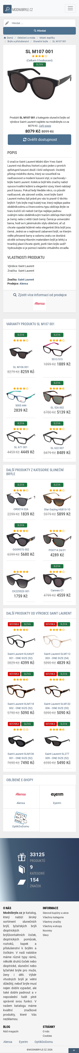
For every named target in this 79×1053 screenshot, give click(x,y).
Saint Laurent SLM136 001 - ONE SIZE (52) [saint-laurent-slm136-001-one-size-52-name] (21, 756)
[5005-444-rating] (21, 389)
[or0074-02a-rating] (21, 490)
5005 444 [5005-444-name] (20, 405)
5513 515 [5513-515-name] (57, 359)
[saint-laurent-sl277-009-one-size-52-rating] (57, 730)
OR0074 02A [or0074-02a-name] (20, 509)
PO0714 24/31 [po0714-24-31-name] (57, 550)
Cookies (47, 1035)
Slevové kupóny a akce (55, 912)
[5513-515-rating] (57, 340)
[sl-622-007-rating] (57, 429)
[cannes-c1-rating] (57, 572)
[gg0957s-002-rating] (21, 531)
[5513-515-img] (57, 349)
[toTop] (73, 1050)
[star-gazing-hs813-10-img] (57, 499)
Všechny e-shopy (52, 926)
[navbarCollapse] (70, 8)
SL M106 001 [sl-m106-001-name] (21, 367)
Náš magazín (11, 1031)
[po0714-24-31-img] (57, 540)
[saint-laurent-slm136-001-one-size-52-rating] (21, 730)
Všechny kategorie (53, 917)
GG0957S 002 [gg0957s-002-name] (21, 549)
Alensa (24, 283)
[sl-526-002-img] (57, 397)
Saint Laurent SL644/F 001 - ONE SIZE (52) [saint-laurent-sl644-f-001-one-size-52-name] (21, 656)
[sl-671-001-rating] (21, 429)
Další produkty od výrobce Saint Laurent (39, 613)
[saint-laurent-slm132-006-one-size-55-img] (57, 691)
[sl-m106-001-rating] (21, 340)
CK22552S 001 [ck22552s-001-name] (20, 591)
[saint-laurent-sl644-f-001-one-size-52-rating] (21, 630)
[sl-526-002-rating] (57, 389)
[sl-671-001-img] (21, 437)
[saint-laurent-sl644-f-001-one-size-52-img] (21, 641)
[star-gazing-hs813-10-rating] (57, 490)
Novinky (47, 930)
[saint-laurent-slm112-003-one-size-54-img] (57, 641)
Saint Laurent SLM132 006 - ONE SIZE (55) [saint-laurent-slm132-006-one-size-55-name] (57, 706)
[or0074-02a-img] (21, 499)
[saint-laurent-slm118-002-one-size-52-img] (21, 691)
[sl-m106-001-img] (21, 353)
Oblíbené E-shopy (19, 780)
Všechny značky (52, 921)
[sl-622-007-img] (57, 438)
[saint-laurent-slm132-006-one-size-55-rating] (57, 680)
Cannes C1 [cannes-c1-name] (57, 590)
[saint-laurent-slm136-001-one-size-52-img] (21, 741)
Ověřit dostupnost (39, 139)
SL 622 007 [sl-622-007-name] (57, 448)
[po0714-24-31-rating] (57, 531)
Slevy (46, 935)
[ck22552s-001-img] (21, 581)
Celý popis (45, 125)
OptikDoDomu (44, 1042)
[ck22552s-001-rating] (21, 572)
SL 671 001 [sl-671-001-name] (20, 447)
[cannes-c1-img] (57, 580)
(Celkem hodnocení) (40, 60)
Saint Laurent (26, 279)
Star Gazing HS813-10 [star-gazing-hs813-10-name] (57, 509)
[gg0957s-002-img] (21, 540)
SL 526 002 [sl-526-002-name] (57, 407)
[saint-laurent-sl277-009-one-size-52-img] (57, 741)
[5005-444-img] (21, 396)
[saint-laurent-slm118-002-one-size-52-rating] (21, 680)
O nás (46, 1031)
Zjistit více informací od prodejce (39, 301)
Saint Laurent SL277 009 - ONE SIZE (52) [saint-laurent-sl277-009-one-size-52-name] (57, 756)
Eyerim (23, 1042)
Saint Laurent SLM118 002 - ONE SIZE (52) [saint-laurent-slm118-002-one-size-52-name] (21, 706)
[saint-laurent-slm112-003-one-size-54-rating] (57, 630)
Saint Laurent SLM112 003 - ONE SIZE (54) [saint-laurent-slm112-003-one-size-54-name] (57, 656)
